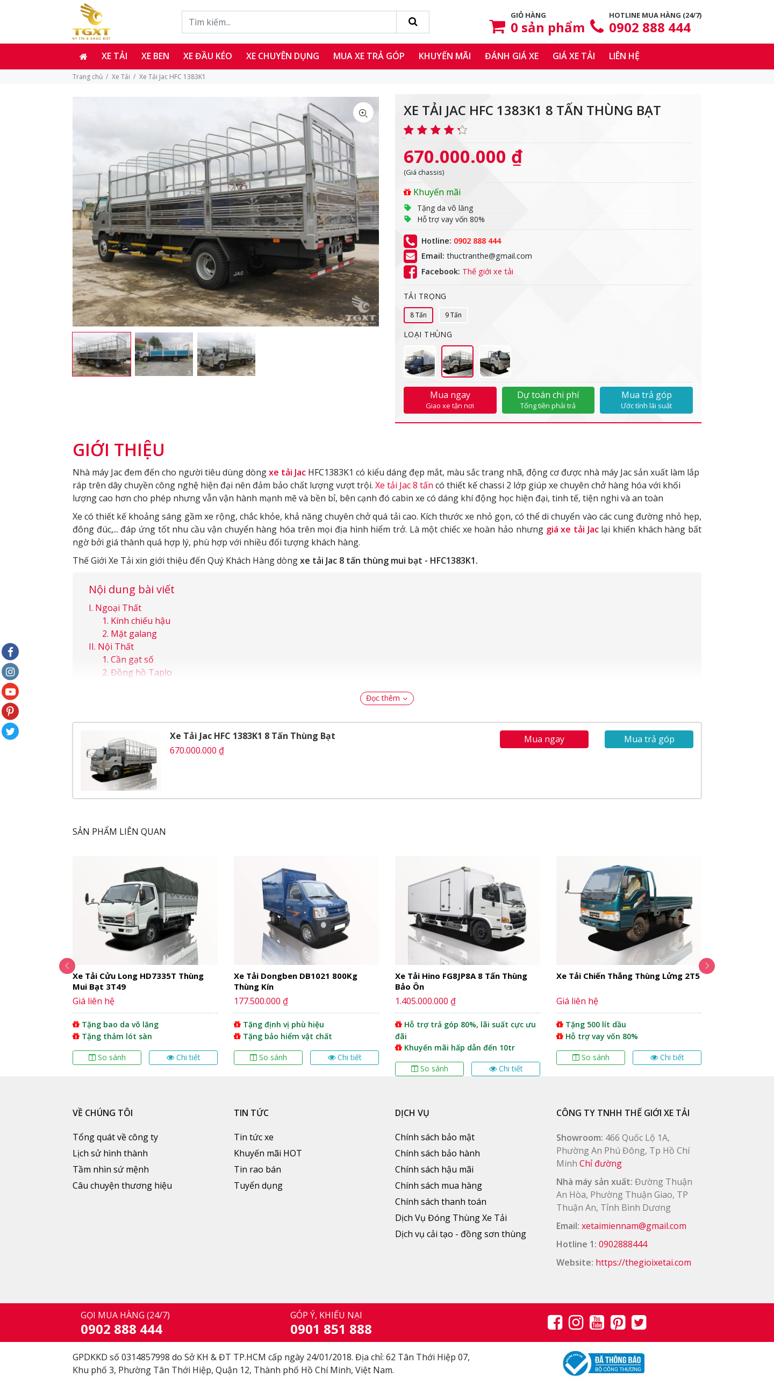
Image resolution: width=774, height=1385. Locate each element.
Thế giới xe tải (487, 271)
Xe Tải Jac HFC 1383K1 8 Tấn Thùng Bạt (252, 736)
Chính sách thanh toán (440, 1202)
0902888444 (623, 1244)
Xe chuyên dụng (282, 56)
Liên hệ (624, 56)
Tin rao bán (257, 1169)
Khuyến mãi (445, 56)
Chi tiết (183, 1057)
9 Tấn (453, 314)
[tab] (119, 444)
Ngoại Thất (118, 608)
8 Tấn (418, 314)
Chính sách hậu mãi (434, 1169)
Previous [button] (59, 966)
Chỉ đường (600, 1163)
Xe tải (114, 56)
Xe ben (155, 56)
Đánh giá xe (512, 56)
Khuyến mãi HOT (268, 1153)
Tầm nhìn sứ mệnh (111, 1169)
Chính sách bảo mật (435, 1137)
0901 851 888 (331, 1329)
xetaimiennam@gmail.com (634, 1226)
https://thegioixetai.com (643, 1262)
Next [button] (715, 966)
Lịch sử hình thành (110, 1153)
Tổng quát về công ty (115, 1137)
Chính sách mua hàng (438, 1185)
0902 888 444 (650, 27)
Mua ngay (450, 399)
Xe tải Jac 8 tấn (404, 485)
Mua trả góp (646, 399)
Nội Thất (116, 646)
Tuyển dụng (258, 1185)
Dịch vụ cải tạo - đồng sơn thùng (460, 1234)
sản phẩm (548, 27)
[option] (101, 354)
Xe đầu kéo (207, 56)
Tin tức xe (254, 1137)
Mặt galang (134, 634)
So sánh (107, 1057)
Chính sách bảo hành (437, 1153)
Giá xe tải (574, 56)
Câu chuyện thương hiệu (122, 1185)
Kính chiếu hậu (140, 621)
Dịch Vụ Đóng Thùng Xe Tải (451, 1218)
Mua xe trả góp (369, 56)
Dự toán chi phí (548, 399)
